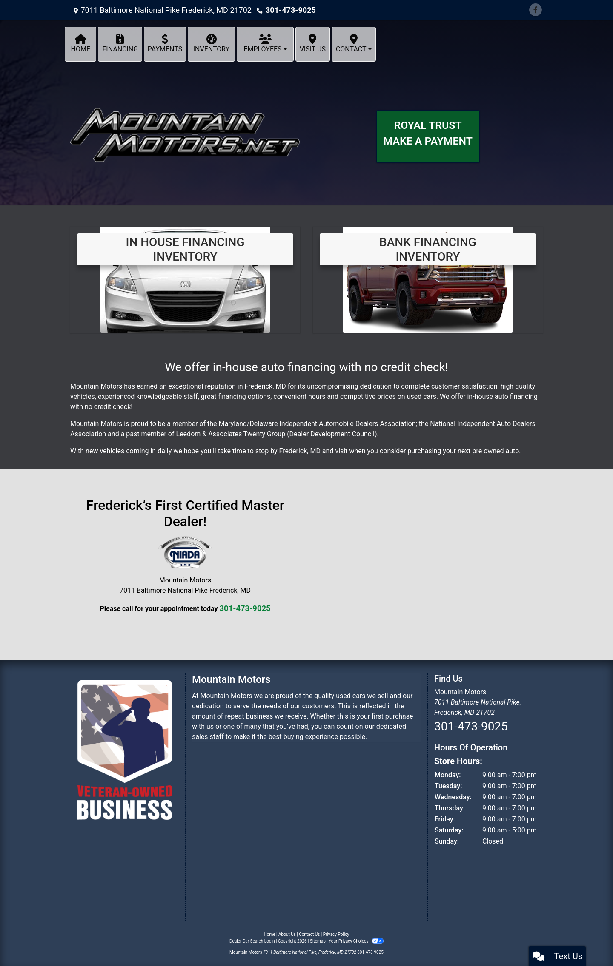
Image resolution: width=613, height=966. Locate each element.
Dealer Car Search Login (252, 941)
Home (269, 934)
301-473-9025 (290, 10)
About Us (287, 934)
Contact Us (309, 934)
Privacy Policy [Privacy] (336, 934)
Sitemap (318, 941)
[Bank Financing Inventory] (428, 279)
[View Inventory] (185, 279)
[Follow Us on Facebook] (535, 10)
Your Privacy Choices (356, 941)
